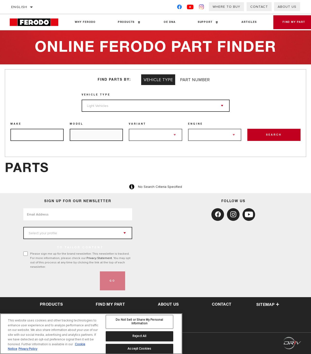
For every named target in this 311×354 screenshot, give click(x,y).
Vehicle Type (96, 95)
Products (126, 22)
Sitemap (267, 305)
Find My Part (110, 304)
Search (274, 135)
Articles (248, 22)
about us (168, 304)
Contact (259, 7)
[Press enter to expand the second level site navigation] (139, 22)
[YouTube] (190, 8)
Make (15, 124)
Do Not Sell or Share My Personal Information (139, 322)
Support (204, 22)
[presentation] (60, 280)
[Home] (37, 22)
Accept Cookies (139, 349)
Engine (195, 124)
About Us (287, 7)
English (19, 7)
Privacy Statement (99, 258)
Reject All (139, 336)
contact (222, 304)
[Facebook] (179, 8)
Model (76, 124)
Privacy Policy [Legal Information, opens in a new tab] (27, 349)
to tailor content (80, 247)
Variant (137, 124)
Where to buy (226, 7)
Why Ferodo (85, 22)
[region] (91, 333)
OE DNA (169, 22)
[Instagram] (201, 8)
